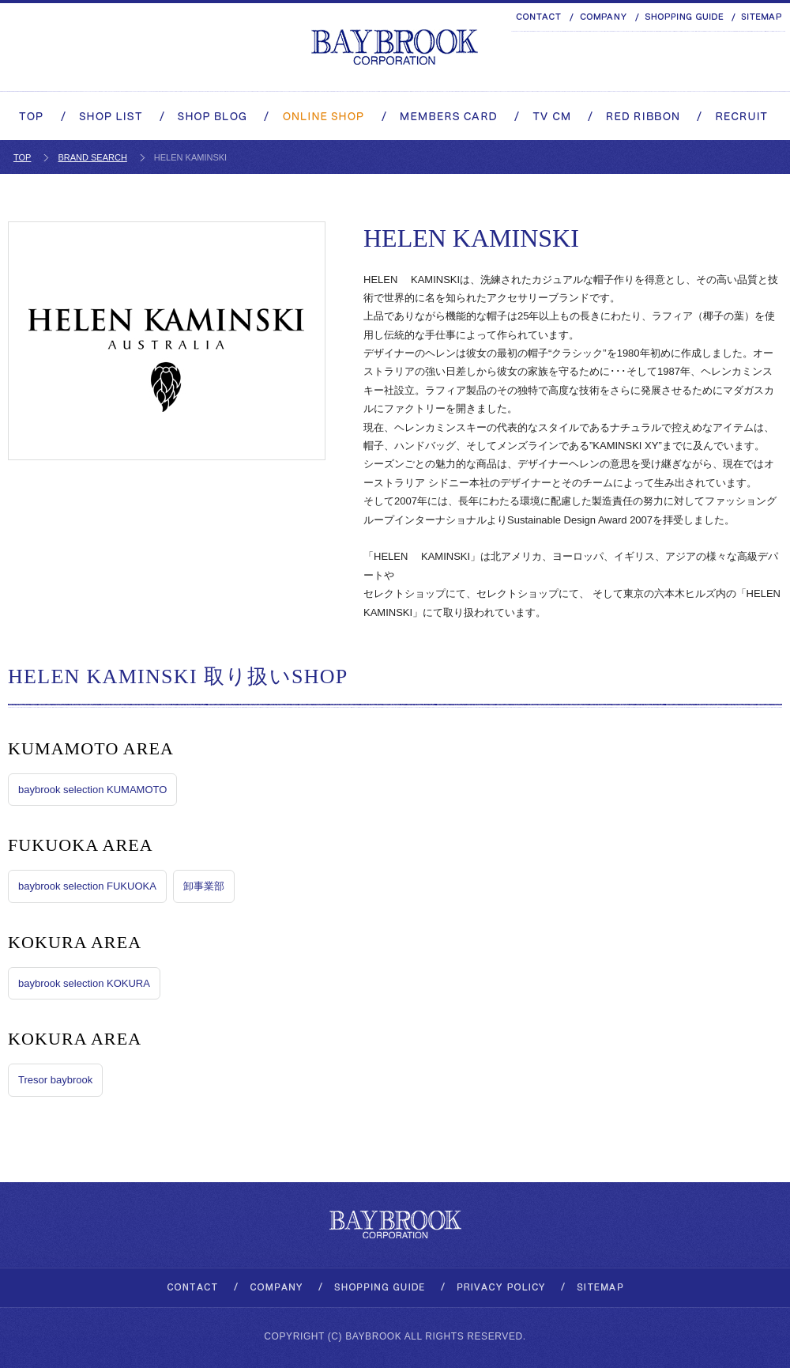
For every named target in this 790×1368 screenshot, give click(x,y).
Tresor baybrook (55, 1080)
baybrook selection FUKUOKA (87, 886)
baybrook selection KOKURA (84, 983)
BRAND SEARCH (92, 157)
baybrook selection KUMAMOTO (92, 789)
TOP (22, 157)
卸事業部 (203, 886)
